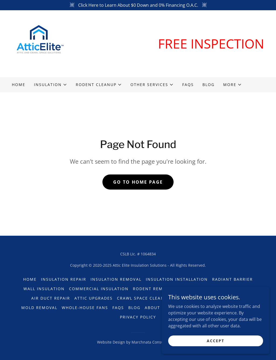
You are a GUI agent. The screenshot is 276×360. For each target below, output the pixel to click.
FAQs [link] (188, 84)
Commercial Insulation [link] (99, 288)
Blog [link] (208, 84)
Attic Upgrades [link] (93, 298)
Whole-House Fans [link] (85, 307)
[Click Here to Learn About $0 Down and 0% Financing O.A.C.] (138, 5)
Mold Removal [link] (39, 307)
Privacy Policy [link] (138, 317)
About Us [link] (156, 307)
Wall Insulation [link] (44, 288)
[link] (39, 43)
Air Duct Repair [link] (50, 298)
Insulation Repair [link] (63, 279)
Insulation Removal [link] (116, 279)
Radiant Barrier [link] (232, 279)
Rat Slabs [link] (241, 288)
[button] (50, 84)
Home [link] (18, 84)
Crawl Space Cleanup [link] (143, 298)
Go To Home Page (138, 182)
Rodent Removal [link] (153, 288)
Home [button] (30, 279)
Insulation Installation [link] (177, 279)
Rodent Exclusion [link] (201, 288)
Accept (215, 351)
